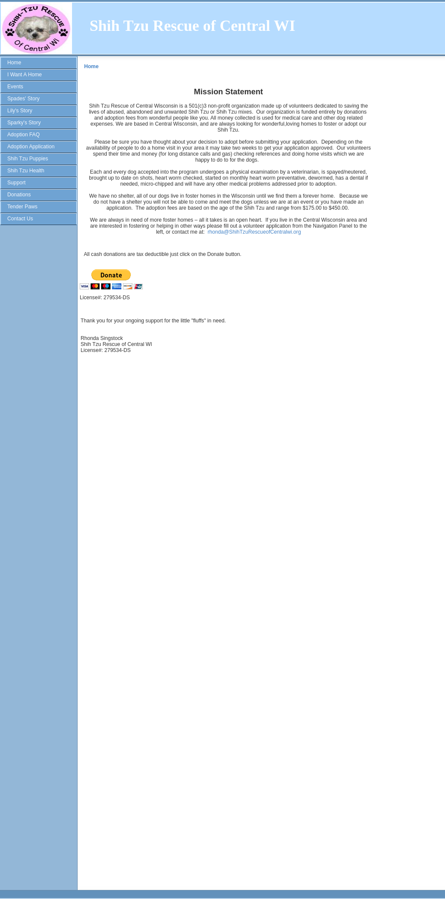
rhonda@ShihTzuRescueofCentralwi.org (254, 232)
